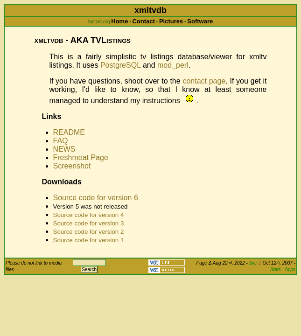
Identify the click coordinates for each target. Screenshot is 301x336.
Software (200, 21)
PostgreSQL (120, 65)
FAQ (60, 141)
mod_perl (173, 65)
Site (255, 263)
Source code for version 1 (88, 240)
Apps (290, 269)
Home (119, 21)
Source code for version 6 (95, 198)
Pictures (171, 21)
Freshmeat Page (80, 157)
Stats (275, 269)
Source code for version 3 (88, 223)
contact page (203, 81)
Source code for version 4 (88, 214)
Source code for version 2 (88, 231)
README (69, 132)
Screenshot (72, 166)
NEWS (64, 149)
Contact (143, 21)
